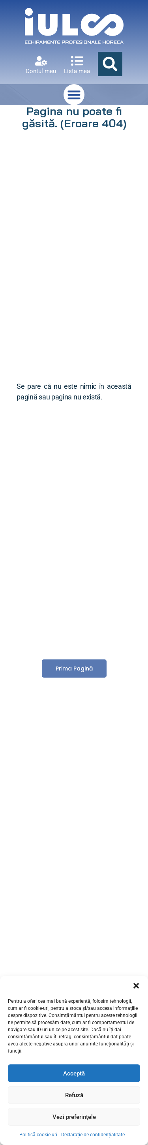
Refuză (74, 1095)
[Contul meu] (41, 61)
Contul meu (41, 71)
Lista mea (77, 71)
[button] (136, 986)
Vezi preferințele (74, 1117)
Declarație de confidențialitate (93, 1134)
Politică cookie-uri (38, 1134)
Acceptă (74, 1073)
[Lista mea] (77, 61)
